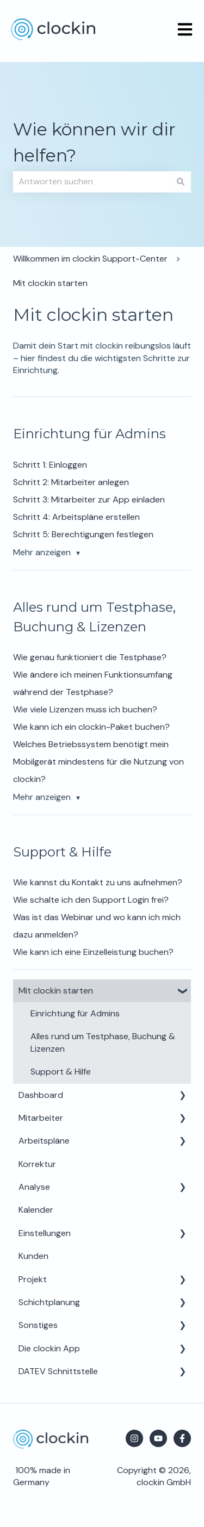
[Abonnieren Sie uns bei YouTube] (158, 1438)
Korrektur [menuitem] (37, 1164)
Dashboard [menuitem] (40, 1095)
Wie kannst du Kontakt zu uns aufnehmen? (97, 882)
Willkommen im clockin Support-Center (90, 258)
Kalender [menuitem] (35, 1209)
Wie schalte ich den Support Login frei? (91, 899)
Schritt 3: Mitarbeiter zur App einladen (89, 499)
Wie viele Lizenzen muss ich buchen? (85, 709)
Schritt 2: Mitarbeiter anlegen (71, 482)
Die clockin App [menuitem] (49, 1348)
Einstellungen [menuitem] (44, 1233)
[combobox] (91, 181)
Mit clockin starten (50, 283)
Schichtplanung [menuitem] (49, 1302)
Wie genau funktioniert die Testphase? (89, 657)
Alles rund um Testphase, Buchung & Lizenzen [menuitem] (102, 1042)
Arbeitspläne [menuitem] (44, 1140)
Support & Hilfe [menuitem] (60, 1071)
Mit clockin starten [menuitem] (55, 990)
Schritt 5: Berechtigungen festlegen (83, 534)
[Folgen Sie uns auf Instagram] (134, 1438)
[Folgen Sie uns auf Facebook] (182, 1438)
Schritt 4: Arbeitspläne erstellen (76, 517)
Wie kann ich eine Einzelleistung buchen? (93, 952)
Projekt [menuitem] (32, 1279)
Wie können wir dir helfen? (94, 142)
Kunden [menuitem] (33, 1256)
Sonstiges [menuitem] (38, 1325)
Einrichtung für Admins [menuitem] (75, 1013)
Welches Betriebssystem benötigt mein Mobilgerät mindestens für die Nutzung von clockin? (98, 761)
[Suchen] (180, 181)
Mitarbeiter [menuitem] (40, 1117)
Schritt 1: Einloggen (50, 464)
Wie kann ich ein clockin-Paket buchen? (91, 727)
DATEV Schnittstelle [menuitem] (58, 1371)
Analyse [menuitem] (34, 1187)
